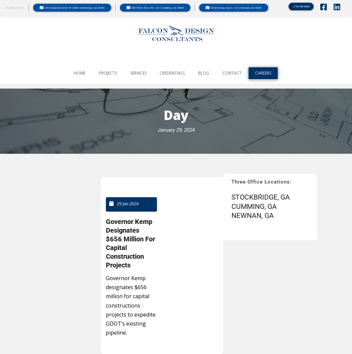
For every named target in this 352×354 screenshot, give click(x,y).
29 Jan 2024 (128, 204)
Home (79, 73)
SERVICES (138, 73)
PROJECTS (108, 73)
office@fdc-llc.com (14, 7)
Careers (263, 73)
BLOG (203, 73)
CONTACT (231, 73)
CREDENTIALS (172, 73)
